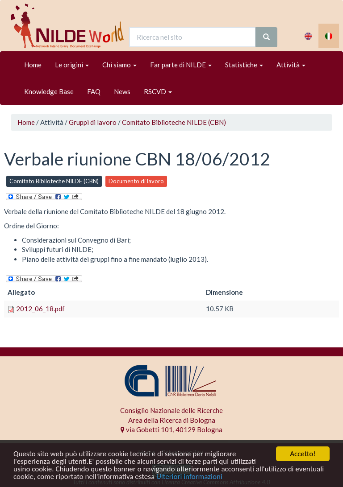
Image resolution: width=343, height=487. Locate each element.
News (122, 91)
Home (33, 65)
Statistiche (244, 65)
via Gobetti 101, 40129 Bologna (171, 429)
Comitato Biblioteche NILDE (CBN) (174, 122)
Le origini (72, 65)
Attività (290, 65)
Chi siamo (119, 65)
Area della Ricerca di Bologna (171, 420)
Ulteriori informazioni (189, 477)
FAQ (93, 91)
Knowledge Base (49, 91)
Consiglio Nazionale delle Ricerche (171, 410)
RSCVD (158, 91)
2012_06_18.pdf (40, 309)
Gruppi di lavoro (93, 122)
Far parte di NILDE (181, 65)
